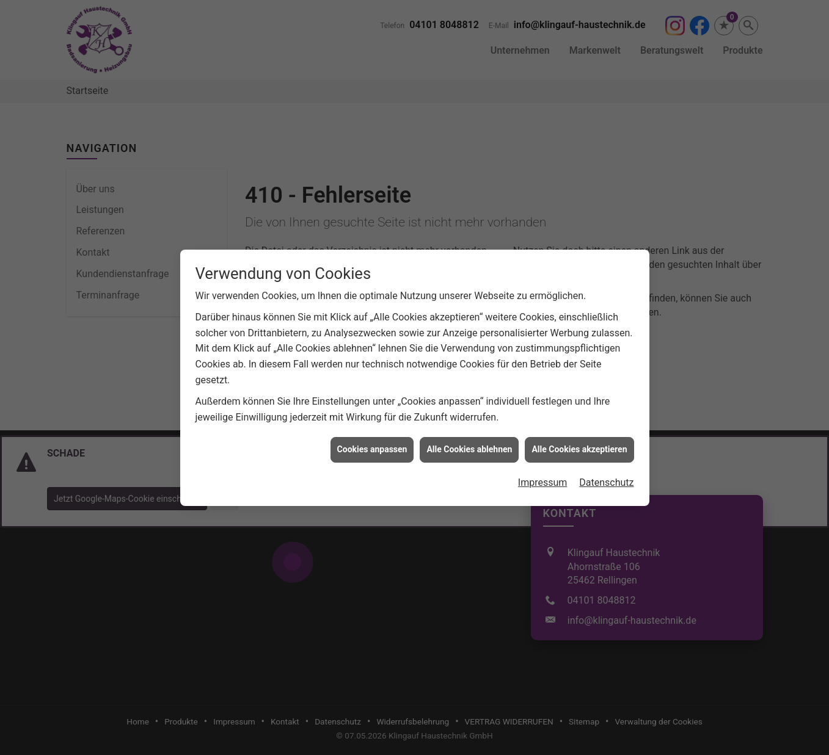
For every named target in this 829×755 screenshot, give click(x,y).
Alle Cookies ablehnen (469, 418)
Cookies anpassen (372, 418)
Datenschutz (606, 451)
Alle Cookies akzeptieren (579, 418)
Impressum (543, 451)
